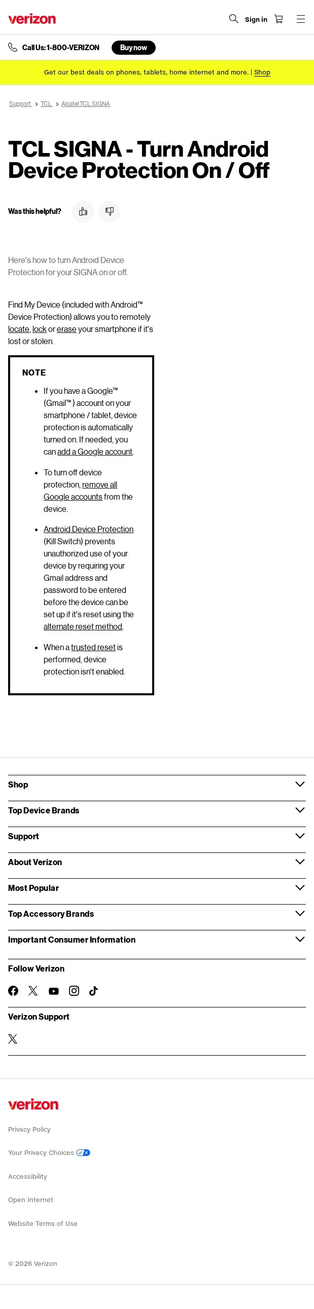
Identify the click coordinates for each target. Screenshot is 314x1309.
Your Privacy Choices (49, 1152)
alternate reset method (83, 626)
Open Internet (30, 1200)
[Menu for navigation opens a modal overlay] (301, 19)
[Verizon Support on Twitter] (13, 1039)
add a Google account (94, 451)
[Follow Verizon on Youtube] (54, 991)
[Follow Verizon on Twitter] (33, 991)
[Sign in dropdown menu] (256, 20)
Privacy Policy (29, 1129)
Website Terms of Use (43, 1223)
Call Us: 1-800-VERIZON (60, 47)
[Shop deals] (262, 72)
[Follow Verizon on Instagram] (74, 991)
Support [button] (24, 836)
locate (18, 328)
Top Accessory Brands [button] (51, 913)
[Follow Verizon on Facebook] (13, 991)
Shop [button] (18, 784)
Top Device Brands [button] (44, 810)
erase (67, 328)
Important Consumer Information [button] (71, 939)
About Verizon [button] (35, 862)
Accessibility (27, 1176)
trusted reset (93, 647)
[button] (83, 212)
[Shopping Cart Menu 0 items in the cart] (278, 19)
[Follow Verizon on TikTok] (94, 991)
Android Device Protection (88, 529)
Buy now (133, 47)
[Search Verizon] (234, 19)
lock (39, 328)
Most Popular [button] (33, 887)
